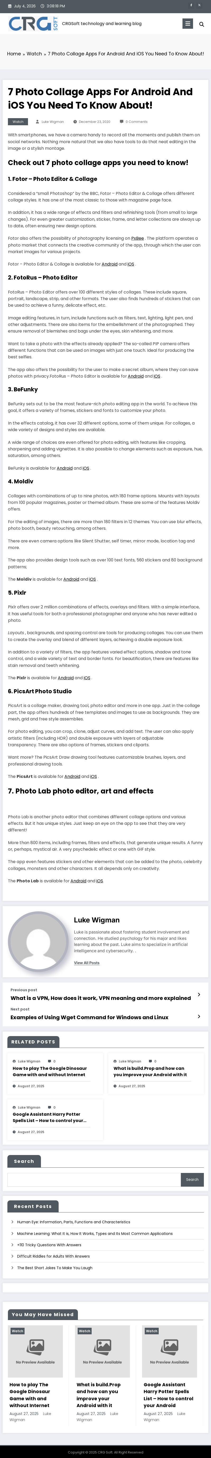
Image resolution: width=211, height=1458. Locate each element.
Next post (20, 1008)
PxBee (137, 238)
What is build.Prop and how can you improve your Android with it (150, 1070)
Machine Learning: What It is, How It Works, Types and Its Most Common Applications (95, 1230)
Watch (18, 121)
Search (24, 1159)
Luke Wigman (53, 121)
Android (110, 264)
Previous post (24, 990)
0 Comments (137, 121)
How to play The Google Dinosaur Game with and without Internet (50, 1070)
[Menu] (184, 23)
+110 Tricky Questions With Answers (49, 1241)
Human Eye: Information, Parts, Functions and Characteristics (73, 1218)
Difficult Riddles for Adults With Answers (53, 1252)
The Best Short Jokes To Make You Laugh (54, 1264)
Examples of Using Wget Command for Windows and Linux (81, 1016)
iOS (131, 264)
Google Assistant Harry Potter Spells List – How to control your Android (48, 1115)
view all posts (87, 962)
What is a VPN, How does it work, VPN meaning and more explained (91, 997)
